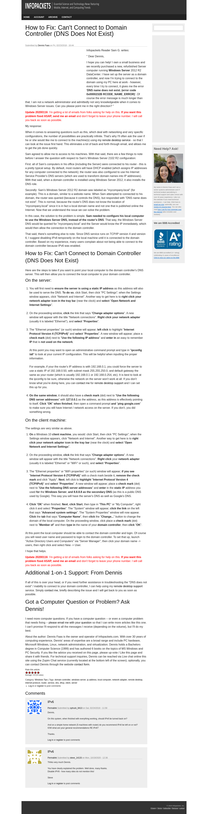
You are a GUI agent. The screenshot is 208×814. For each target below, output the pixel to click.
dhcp (62, 683)
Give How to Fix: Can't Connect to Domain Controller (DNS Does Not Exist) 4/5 (35, 672)
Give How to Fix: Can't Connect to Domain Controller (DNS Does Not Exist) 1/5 (26, 672)
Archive (53, 17)
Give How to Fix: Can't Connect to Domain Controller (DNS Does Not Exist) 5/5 (38, 672)
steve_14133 (76, 758)
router (44, 683)
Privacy (153, 808)
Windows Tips (41, 680)
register (40, 686)
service (51, 683)
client (67, 683)
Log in (31, 686)
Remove (175, 808)
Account (39, 17)
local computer (104, 680)
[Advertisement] (51, 71)
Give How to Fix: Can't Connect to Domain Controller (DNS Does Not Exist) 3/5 (32, 672)
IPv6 (51, 702)
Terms (159, 808)
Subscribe (167, 808)
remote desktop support (108, 383)
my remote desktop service (114, 140)
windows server (79, 680)
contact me (83, 383)
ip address (91, 680)
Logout (181, 808)
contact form (81, 664)
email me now (159, 204)
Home (27, 17)
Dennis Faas (43, 45)
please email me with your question (70, 622)
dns (57, 683)
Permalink (52, 708)
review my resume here (162, 207)
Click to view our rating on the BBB (166, 258)
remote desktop (135, 680)
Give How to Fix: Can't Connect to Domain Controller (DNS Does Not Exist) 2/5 (29, 672)
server (74, 683)
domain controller (62, 680)
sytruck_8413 (76, 708)
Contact (67, 17)
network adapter (119, 680)
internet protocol (32, 683)
